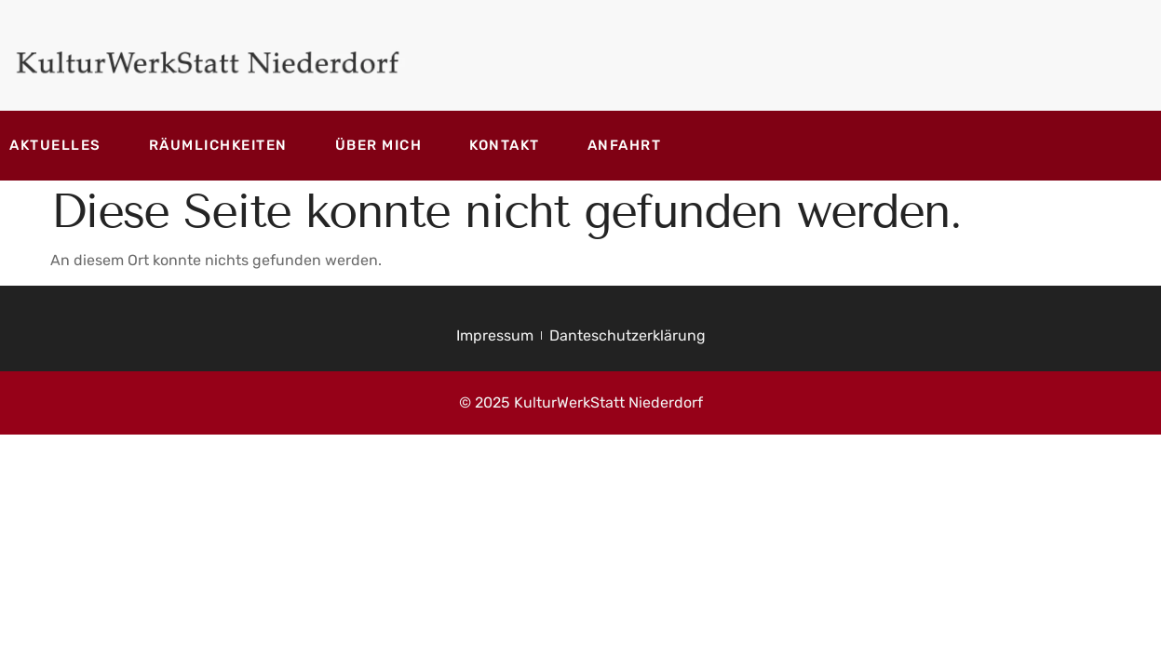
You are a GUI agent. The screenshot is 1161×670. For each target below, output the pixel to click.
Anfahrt (624, 145)
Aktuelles (55, 145)
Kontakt (504, 145)
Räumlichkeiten (218, 145)
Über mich (379, 145)
